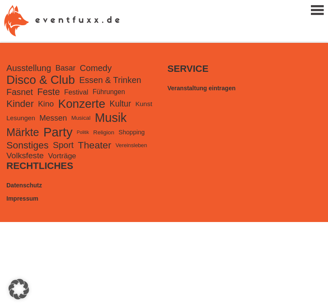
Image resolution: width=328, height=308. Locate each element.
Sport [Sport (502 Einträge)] (63, 145)
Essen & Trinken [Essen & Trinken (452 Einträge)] (110, 80)
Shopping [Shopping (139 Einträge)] (131, 132)
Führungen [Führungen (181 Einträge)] (109, 91)
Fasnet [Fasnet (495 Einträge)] (19, 92)
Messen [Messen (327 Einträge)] (53, 117)
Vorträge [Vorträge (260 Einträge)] (62, 155)
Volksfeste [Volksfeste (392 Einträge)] (25, 155)
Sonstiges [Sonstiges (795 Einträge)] (27, 145)
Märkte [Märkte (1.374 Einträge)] (22, 132)
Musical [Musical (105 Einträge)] (81, 118)
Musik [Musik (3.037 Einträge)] (111, 117)
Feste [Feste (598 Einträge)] (48, 92)
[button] (19, 289)
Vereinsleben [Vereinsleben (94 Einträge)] (131, 145)
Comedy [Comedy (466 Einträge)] (96, 68)
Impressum (22, 198)
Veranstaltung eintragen (201, 88)
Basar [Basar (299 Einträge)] (66, 68)
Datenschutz (24, 185)
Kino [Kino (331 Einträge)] (46, 103)
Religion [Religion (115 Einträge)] (103, 132)
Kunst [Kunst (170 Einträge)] (143, 103)
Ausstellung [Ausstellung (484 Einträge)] (28, 68)
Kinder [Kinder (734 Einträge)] (20, 103)
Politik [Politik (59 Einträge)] (83, 132)
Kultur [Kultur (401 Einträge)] (120, 103)
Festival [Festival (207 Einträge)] (76, 92)
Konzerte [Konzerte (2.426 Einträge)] (81, 103)
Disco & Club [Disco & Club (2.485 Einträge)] (40, 79)
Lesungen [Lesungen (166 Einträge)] (20, 117)
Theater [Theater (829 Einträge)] (94, 145)
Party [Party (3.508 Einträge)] (57, 132)
